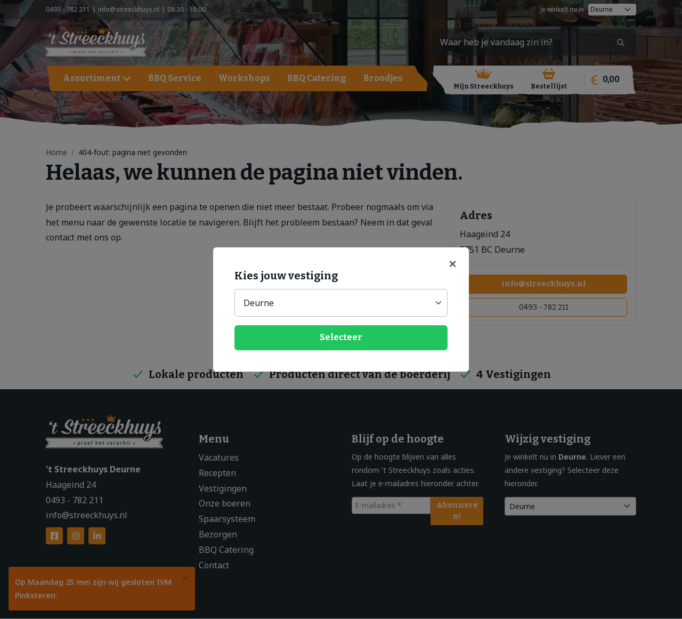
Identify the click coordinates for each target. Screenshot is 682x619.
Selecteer (341, 337)
